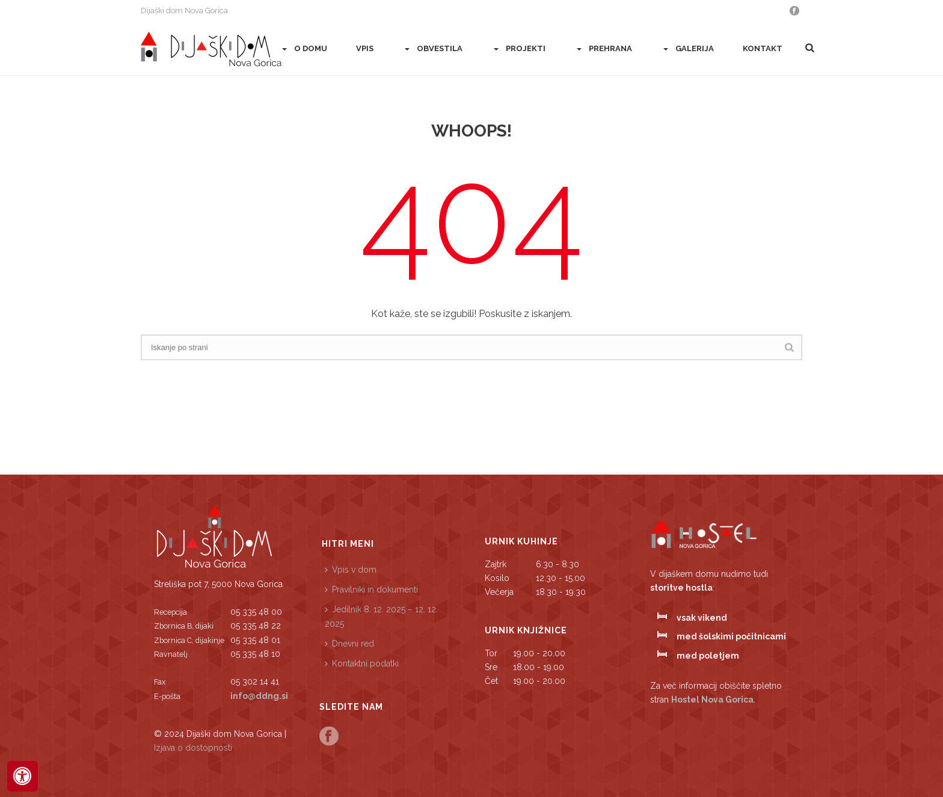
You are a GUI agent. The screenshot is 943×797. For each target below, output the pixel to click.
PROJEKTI (518, 49)
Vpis (364, 48)
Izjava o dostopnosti (193, 747)
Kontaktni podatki (362, 663)
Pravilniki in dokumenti (371, 589)
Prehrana (603, 49)
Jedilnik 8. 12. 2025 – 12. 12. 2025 (381, 616)
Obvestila (432, 49)
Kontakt (762, 48)
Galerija (687, 49)
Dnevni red (349, 643)
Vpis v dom (350, 569)
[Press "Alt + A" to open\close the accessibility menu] (22, 776)
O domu (303, 49)
